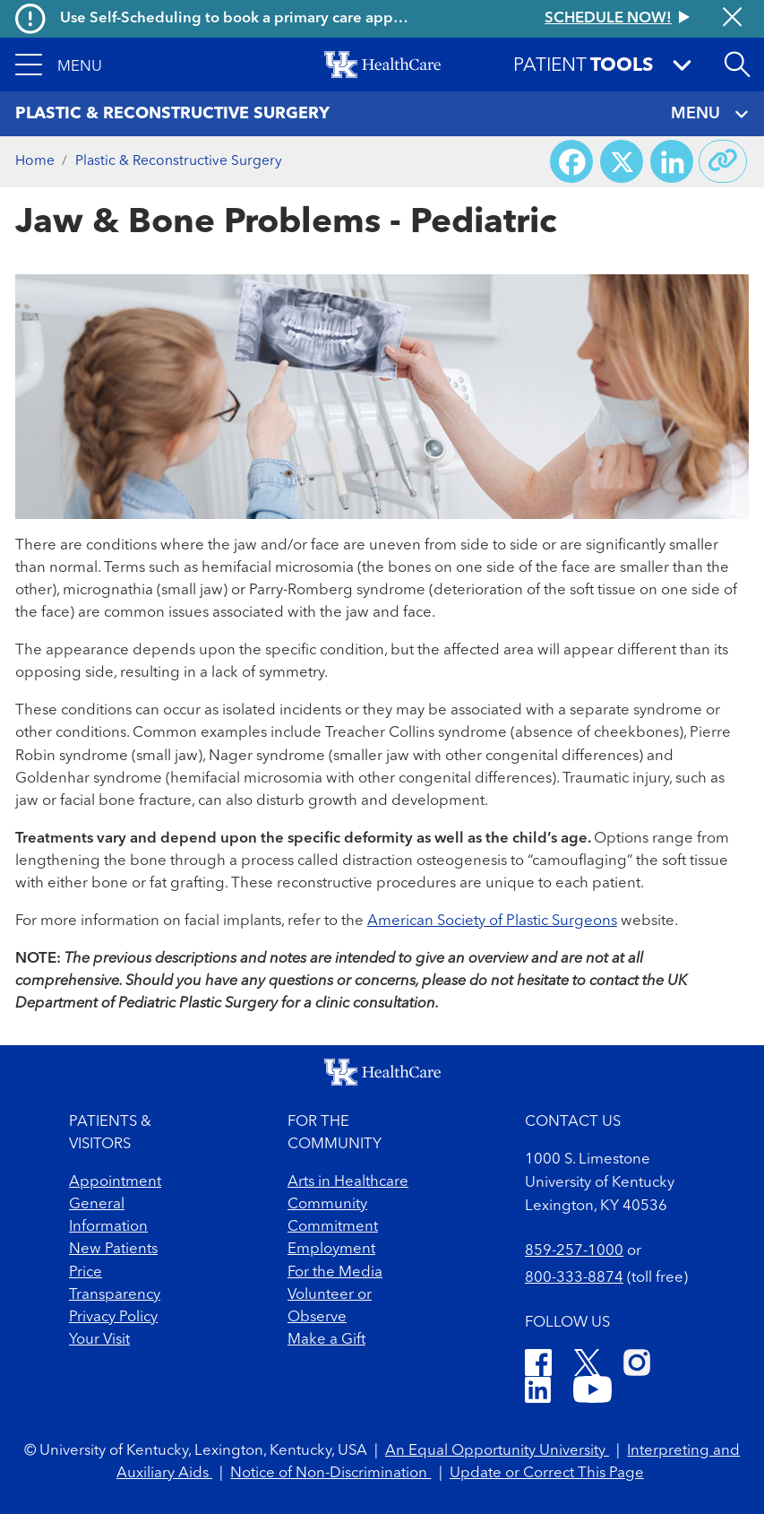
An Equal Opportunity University (497, 1450)
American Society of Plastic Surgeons (492, 921)
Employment (331, 1249)
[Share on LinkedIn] (672, 161)
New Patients (113, 1249)
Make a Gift (326, 1339)
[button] (58, 64)
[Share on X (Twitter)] (622, 161)
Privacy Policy (113, 1317)
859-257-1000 (574, 1251)
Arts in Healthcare (348, 1182)
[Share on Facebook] (571, 161)
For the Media (335, 1272)
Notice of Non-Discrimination (330, 1473)
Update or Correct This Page (547, 1473)
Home (35, 161)
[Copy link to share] (723, 161)
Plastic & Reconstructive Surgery (178, 161)
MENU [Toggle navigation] (710, 114)
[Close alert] (732, 19)
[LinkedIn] (538, 1392)
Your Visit (99, 1339)
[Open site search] (737, 64)
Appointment (115, 1182)
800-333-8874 (574, 1277)
